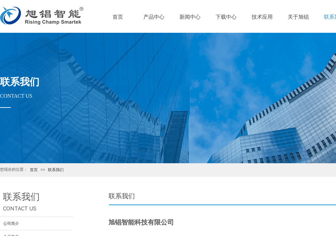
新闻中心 (189, 17)
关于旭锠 (298, 17)
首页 (34, 169)
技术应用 (262, 17)
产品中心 (153, 17)
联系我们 (56, 169)
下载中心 (226, 17)
